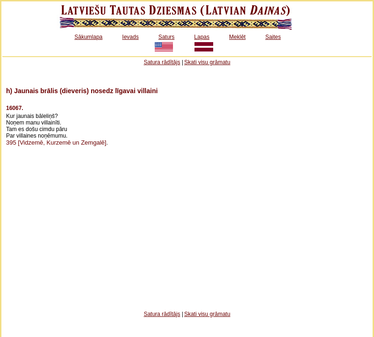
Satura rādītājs (162, 62)
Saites (272, 37)
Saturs (166, 37)
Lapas (201, 37)
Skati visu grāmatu (207, 62)
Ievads (130, 37)
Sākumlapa (88, 37)
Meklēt (237, 37)
